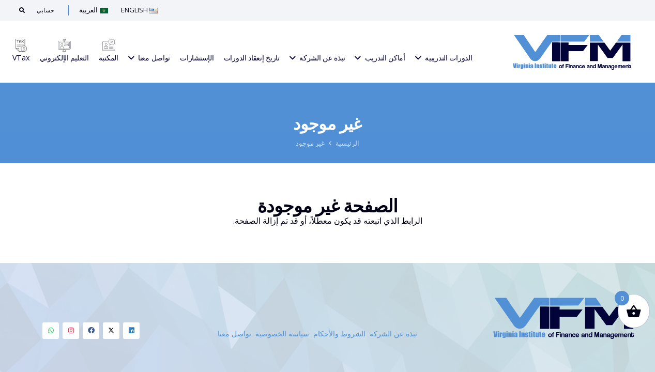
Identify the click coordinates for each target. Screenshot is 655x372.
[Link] (572, 52)
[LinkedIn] (131, 330)
